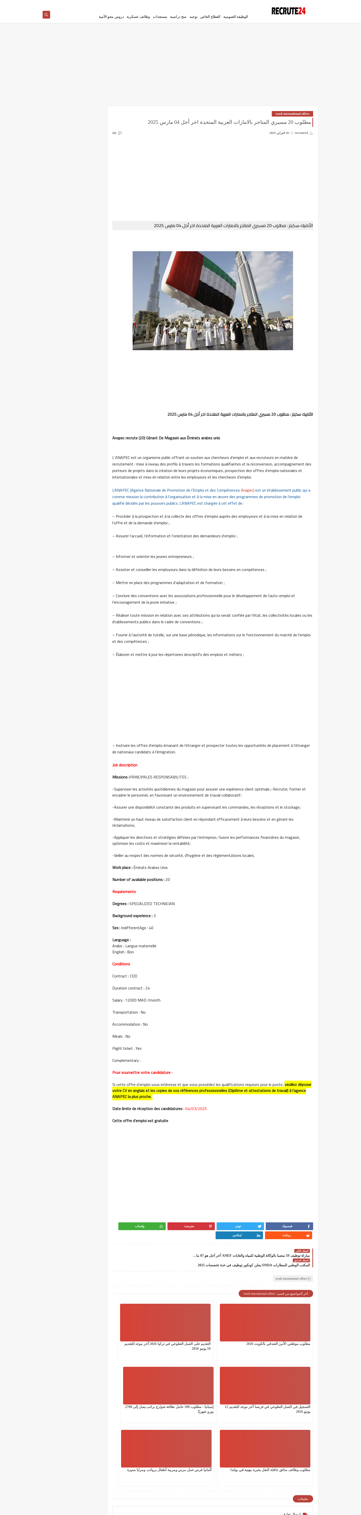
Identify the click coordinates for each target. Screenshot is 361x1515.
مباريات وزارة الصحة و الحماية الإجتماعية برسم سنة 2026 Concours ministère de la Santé (71, 526)
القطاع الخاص (210, 17)
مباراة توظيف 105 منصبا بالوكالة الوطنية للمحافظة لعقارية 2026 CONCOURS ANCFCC (71, 424)
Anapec (266, 498)
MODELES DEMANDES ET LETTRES (65, 252)
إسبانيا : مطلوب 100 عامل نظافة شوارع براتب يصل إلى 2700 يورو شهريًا (287, 1407)
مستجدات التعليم (64, 212)
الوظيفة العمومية (235, 17)
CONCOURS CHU (100, 248)
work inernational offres (292, 115)
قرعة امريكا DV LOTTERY (64, 198)
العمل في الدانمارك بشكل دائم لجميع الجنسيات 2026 (100, 132)
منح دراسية (178, 17)
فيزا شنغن (101, 196)
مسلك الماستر (101, 224)
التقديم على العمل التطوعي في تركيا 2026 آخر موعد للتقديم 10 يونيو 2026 (223, 1343)
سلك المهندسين (101, 184)
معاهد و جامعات (64, 224)
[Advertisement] (180, 68)
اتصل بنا (196, 4)
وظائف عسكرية (138, 17)
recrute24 (271, 1508)
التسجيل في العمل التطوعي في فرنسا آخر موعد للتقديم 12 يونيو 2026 (164, 1343)
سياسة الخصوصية (239, 4)
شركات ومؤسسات (64, 184)
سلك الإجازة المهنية (100, 172)
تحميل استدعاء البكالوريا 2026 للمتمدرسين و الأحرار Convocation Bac (72, 551)
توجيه (194, 17)
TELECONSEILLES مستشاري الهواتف (64, 271)
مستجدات (160, 17)
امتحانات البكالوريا (64, 148)
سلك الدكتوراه (64, 172)
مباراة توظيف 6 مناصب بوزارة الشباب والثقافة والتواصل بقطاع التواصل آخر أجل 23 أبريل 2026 (70, 475)
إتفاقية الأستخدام (214, 4)
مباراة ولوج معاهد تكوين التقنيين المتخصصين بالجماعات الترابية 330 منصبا (71, 450)
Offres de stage (101, 269)
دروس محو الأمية (111, 17)
